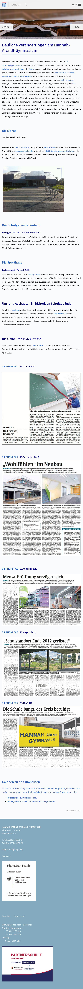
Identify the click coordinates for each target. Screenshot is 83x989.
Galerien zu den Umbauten (21, 782)
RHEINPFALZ (38, 345)
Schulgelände (34, 274)
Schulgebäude (60, 313)
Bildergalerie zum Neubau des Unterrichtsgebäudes (31, 801)
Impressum (19, 916)
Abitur (31, 69)
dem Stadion (50, 147)
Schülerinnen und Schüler (13, 69)
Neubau (15, 310)
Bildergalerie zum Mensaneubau (22, 797)
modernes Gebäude (24, 151)
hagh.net (6, 856)
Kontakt (6, 916)
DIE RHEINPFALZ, (10, 632)
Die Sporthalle (12, 262)
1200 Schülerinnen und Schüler (60, 151)
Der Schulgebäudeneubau (20, 225)
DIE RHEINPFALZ (10, 366)
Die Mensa (9, 131)
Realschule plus (21, 147)
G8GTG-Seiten (67, 80)
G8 (73, 83)
